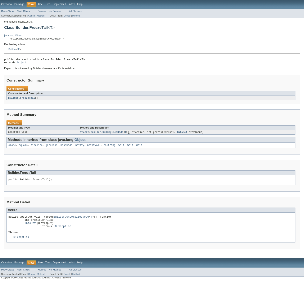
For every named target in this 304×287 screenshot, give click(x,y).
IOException (62, 231)
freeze (84, 133)
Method (40, 15)
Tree (47, 4)
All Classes (75, 11)
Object (22, 63)
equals (23, 147)
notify (79, 147)
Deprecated (59, 4)
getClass (52, 147)
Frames (41, 11)
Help (79, 4)
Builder (12, 49)
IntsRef (182, 133)
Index (71, 4)
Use (40, 4)
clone (12, 147)
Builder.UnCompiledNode (107, 133)
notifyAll (94, 147)
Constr (31, 15)
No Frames (55, 11)
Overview (6, 4)
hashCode (66, 147)
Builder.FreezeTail (21, 99)
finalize (37, 147)
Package (19, 4)
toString (109, 147)
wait (121, 147)
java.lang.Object (13, 35)
